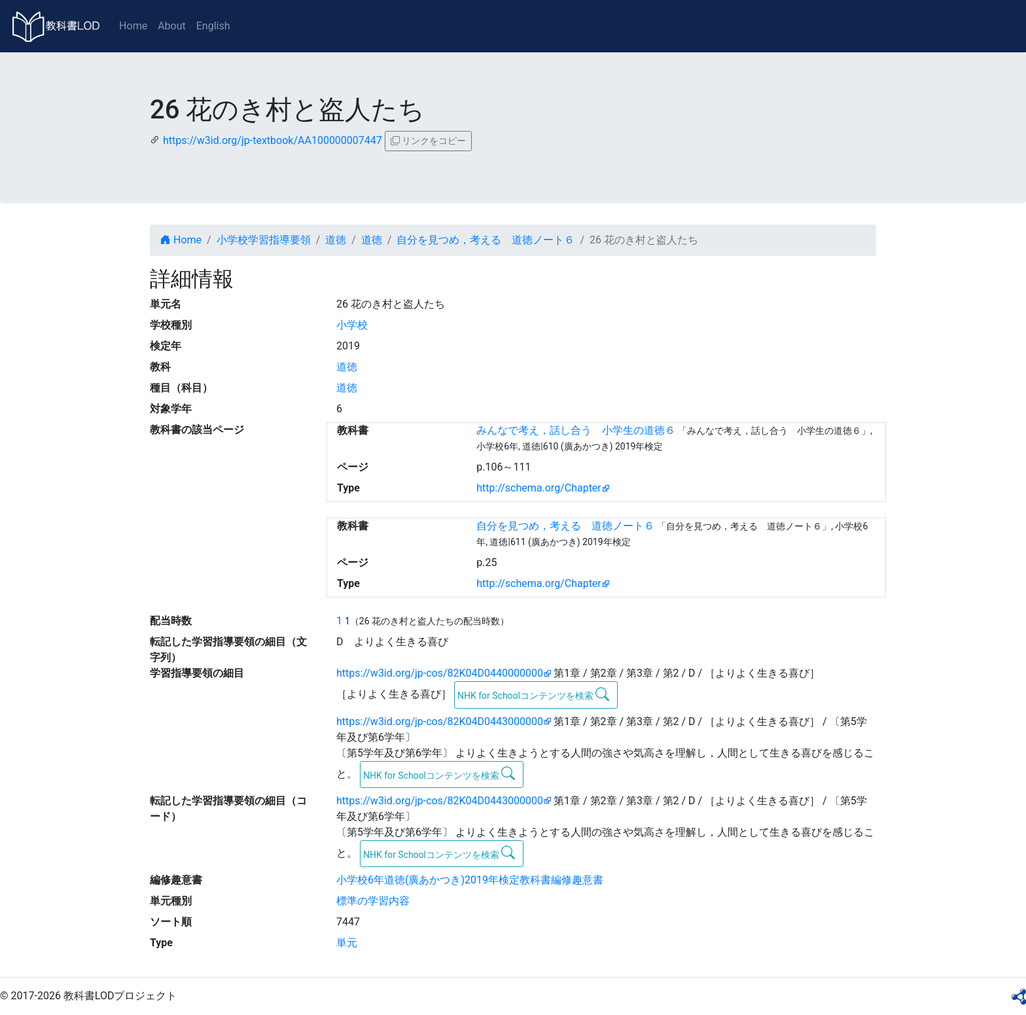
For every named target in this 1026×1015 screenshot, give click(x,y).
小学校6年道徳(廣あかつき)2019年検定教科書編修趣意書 (469, 880)
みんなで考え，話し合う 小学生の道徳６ (575, 430)
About (172, 26)
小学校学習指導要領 (264, 240)
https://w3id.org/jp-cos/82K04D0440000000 (439, 673)
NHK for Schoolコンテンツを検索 (533, 694)
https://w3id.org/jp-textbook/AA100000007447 (272, 140)
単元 (346, 942)
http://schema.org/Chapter (538, 488)
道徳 (335, 240)
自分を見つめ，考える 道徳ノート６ (486, 240)
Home (133, 26)
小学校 (352, 325)
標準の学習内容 (373, 901)
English (213, 26)
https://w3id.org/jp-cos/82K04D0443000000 (439, 721)
